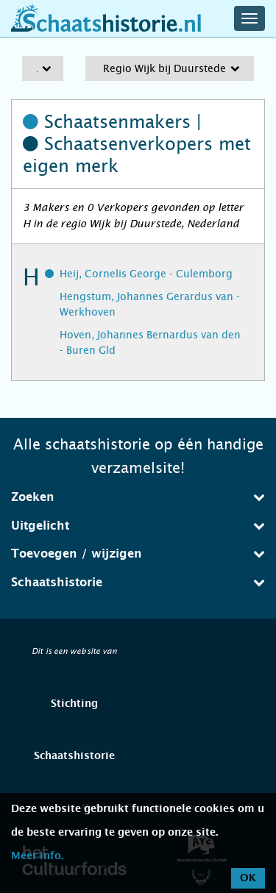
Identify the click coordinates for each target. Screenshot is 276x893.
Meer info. (37, 856)
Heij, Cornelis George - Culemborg (146, 274)
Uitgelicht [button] (138, 525)
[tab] (138, 497)
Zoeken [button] (138, 497)
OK (248, 878)
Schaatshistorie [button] (138, 582)
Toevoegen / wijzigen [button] (138, 553)
